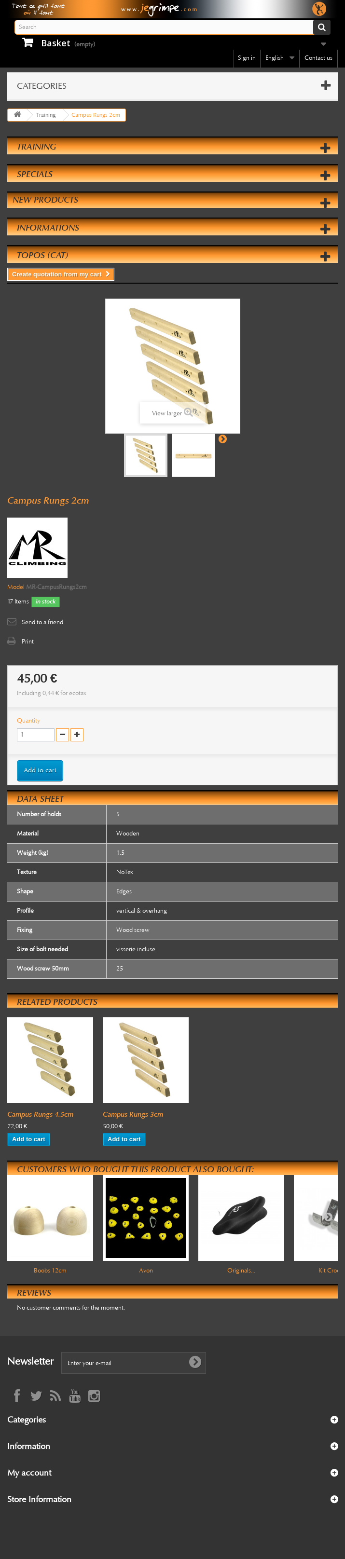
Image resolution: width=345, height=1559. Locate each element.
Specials (35, 174)
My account (29, 1472)
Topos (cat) (42, 255)
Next (222, 438)
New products (45, 199)
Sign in (247, 58)
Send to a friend (42, 622)
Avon (146, 1270)
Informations (48, 227)
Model (16, 587)
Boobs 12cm (50, 1270)
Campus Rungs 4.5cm (40, 1114)
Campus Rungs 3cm (133, 1114)
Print (28, 641)
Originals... (241, 1270)
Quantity (28, 721)
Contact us (318, 58)
